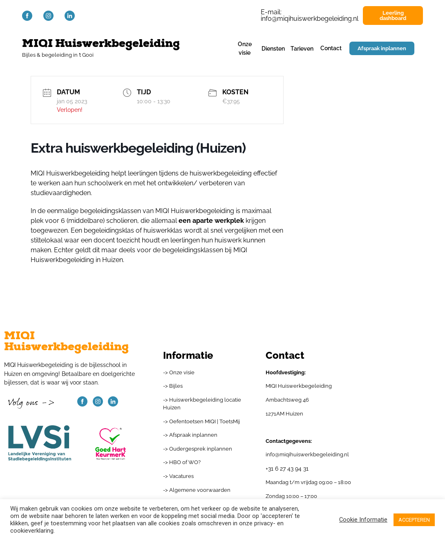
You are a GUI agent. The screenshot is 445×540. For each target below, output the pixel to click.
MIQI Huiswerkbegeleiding (101, 43)
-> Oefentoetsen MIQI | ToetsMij (201, 421)
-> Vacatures (178, 476)
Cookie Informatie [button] (363, 519)
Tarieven (302, 48)
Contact (331, 47)
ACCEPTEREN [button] (414, 520)
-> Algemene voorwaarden (196, 490)
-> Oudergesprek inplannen (197, 449)
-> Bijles (173, 386)
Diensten (273, 48)
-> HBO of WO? (182, 462)
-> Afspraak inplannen (190, 435)
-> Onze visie (179, 372)
